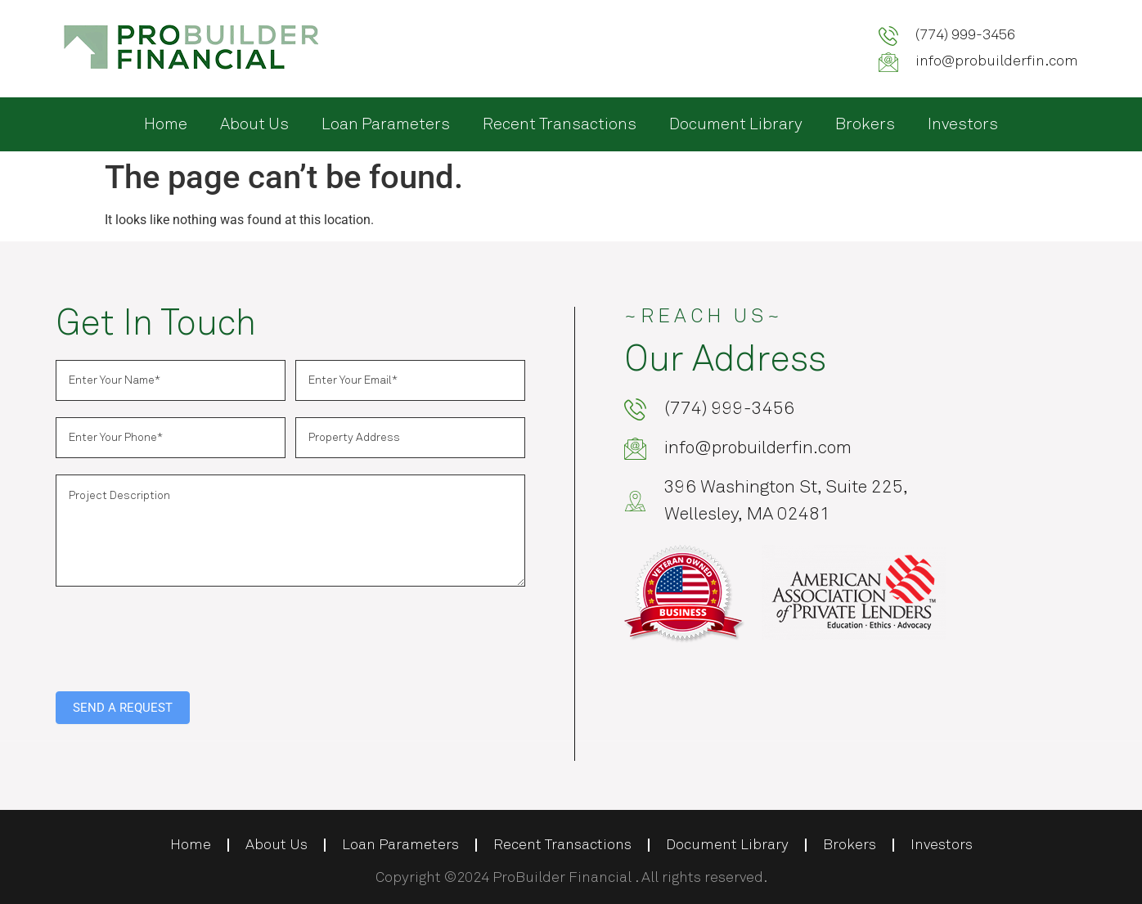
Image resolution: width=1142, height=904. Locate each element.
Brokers (865, 124)
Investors (963, 124)
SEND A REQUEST (123, 707)
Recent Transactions (559, 124)
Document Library (736, 124)
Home (165, 124)
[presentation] (180, 635)
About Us (254, 124)
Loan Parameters (385, 124)
